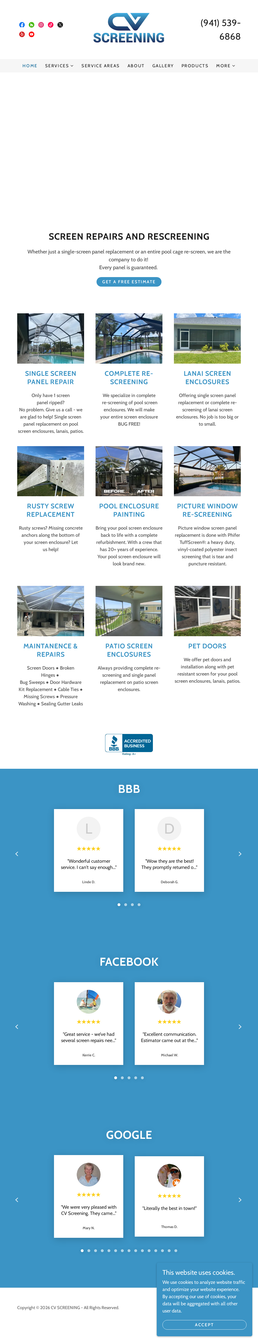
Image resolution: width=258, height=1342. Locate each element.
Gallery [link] (163, 65)
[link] (22, 25)
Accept (204, 1324)
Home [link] (29, 65)
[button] (59, 66)
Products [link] (195, 65)
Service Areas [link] (100, 65)
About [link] (136, 65)
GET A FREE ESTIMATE (129, 281)
